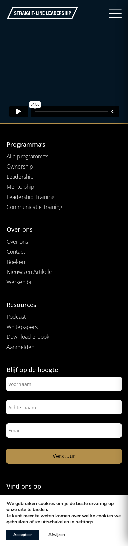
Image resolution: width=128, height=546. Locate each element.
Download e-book (27, 337)
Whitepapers (22, 327)
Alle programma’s (27, 156)
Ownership (19, 166)
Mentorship (20, 186)
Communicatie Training (34, 207)
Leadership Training (30, 197)
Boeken (15, 262)
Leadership (20, 177)
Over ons (17, 241)
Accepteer (22, 534)
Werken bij (19, 282)
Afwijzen (56, 534)
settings (84, 522)
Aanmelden (20, 347)
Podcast (16, 316)
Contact (15, 251)
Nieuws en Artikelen (30, 272)
